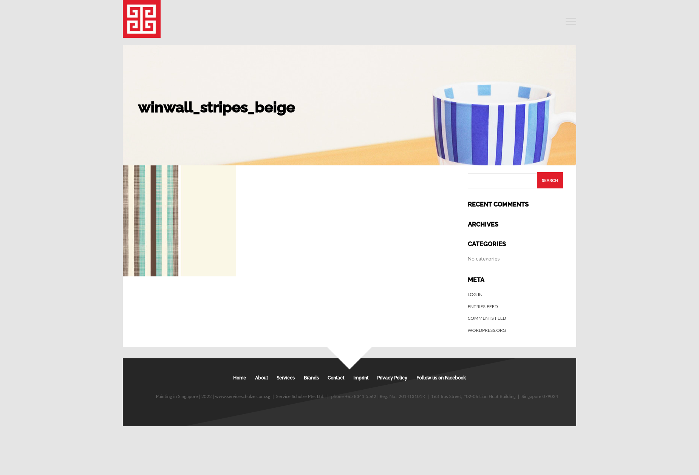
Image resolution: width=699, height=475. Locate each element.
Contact (336, 378)
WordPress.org (487, 330)
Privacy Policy (392, 378)
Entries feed (483, 306)
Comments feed (487, 318)
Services (286, 378)
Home (239, 378)
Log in (475, 294)
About (261, 378)
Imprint (360, 378)
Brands (311, 378)
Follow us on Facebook (441, 378)
